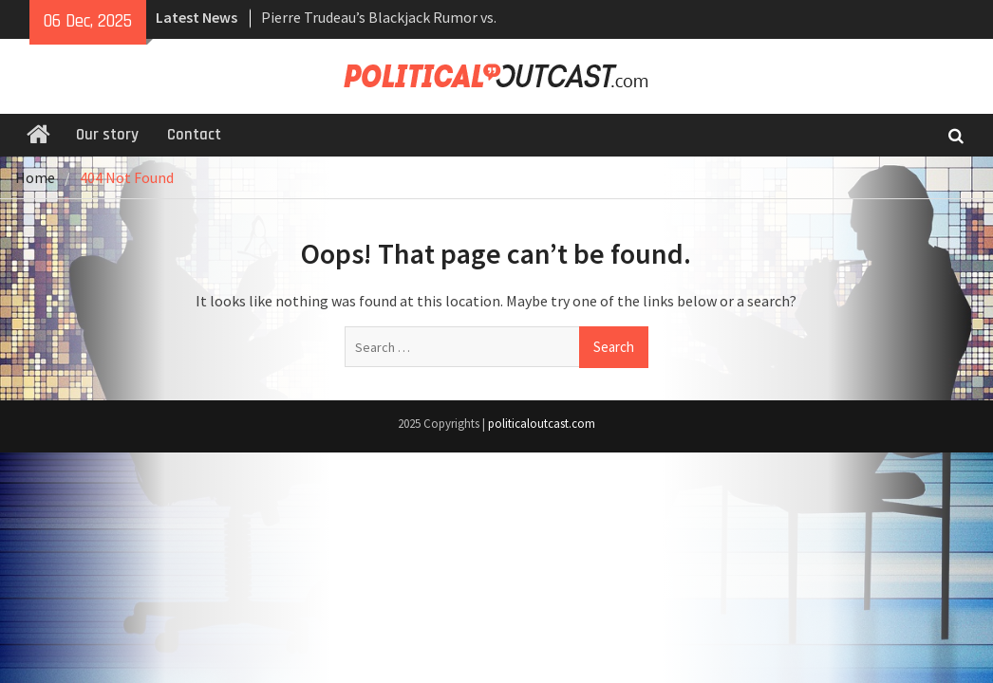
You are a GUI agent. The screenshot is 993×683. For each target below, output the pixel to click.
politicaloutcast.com (541, 423)
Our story (107, 134)
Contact (194, 134)
